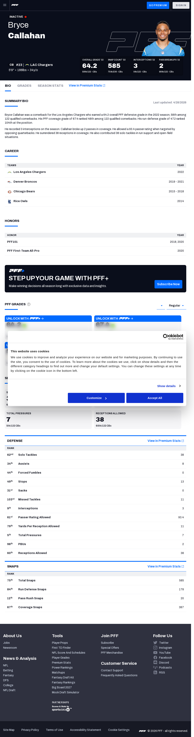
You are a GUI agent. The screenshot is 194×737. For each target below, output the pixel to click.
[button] (168, 288)
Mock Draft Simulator (65, 692)
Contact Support (112, 670)
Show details (166, 386)
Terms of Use (54, 729)
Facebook (165, 657)
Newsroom (10, 647)
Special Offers (110, 647)
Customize (97, 398)
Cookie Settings (119, 729)
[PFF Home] (14, 5)
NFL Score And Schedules (68, 652)
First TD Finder (61, 647)
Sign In (181, 5)
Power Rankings (62, 667)
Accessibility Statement (85, 729)
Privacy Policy (30, 729)
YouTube (165, 652)
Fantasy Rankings (63, 682)
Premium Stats (61, 662)
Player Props (60, 642)
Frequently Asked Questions (119, 675)
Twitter (163, 642)
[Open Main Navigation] (5, 5)
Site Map (8, 729)
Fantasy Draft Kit (63, 677)
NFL (5, 665)
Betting (8, 670)
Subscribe (107, 642)
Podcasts (165, 667)
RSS (162, 672)
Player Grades (61, 657)
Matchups (58, 672)
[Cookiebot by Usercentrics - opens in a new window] (166, 337)
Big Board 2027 (62, 687)
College (8, 685)
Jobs (6, 642)
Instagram (165, 647)
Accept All (155, 398)
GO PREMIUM (158, 5)
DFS (6, 680)
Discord (164, 662)
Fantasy (8, 675)
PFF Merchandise (112, 652)
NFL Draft (9, 690)
